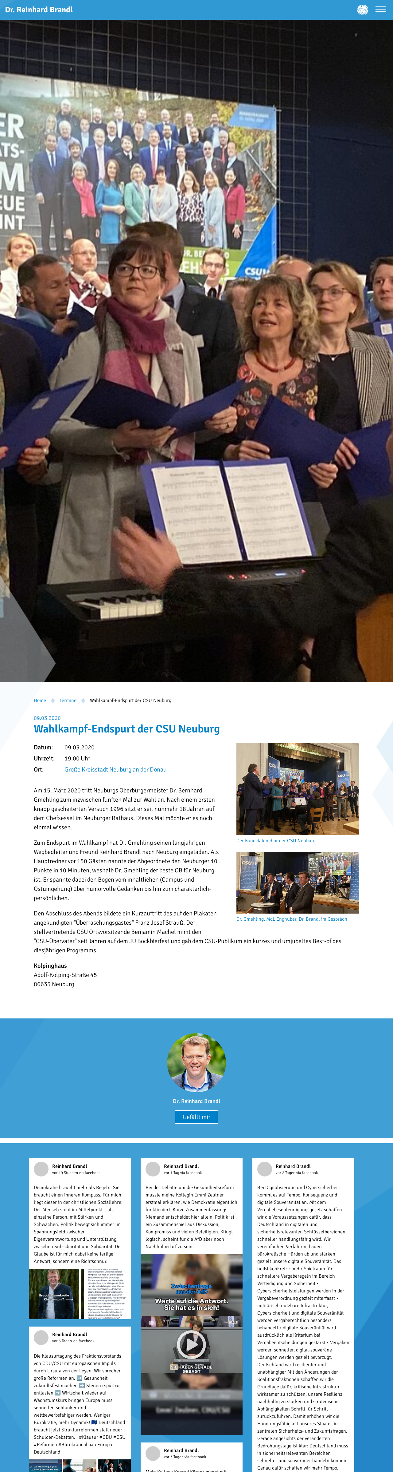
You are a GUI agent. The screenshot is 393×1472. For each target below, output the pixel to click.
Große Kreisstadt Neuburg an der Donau (115, 769)
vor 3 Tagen (62, 1341)
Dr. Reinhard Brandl (196, 1101)
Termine (68, 700)
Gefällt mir (196, 1117)
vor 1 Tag (172, 1172)
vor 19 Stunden (65, 1172)
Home (40, 700)
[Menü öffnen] (381, 10)
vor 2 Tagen (286, 1172)
